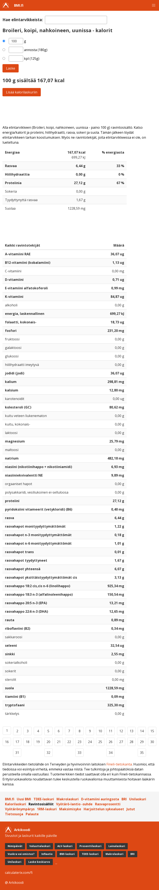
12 (121, 731)
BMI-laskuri (67, 854)
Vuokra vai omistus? (21, 854)
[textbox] (76, 20)
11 (110, 731)
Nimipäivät (15, 846)
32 (48, 752)
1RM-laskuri (47, 809)
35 (142, 752)
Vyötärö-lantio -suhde (74, 804)
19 (38, 742)
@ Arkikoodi (14, 882)
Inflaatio (47, 854)
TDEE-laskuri (44, 799)
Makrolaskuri (68, 799)
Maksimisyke (70, 809)
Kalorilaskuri (15, 804)
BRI (124, 799)
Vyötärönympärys (20, 809)
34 (110, 752)
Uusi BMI (24, 799)
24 (90, 742)
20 (48, 742)
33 (79, 752)
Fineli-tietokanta (119, 764)
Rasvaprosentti (107, 804)
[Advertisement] (79, 110)
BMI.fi (18, 5)
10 (100, 731)
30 (152, 742)
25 (100, 742)
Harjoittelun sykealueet (104, 809)
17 (17, 742)
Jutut (130, 809)
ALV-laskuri (64, 846)
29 (142, 742)
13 (131, 731)
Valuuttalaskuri (39, 846)
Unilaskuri (137, 799)
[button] (153, 5)
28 (131, 742)
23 (79, 742)
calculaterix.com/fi (19, 872)
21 (59, 742)
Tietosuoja (14, 814)
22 (69, 742)
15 (152, 731)
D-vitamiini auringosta (100, 799)
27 (121, 742)
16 (7, 742)
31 (17, 752)
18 (27, 742)
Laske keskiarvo (39, 862)
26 (110, 742)
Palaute (32, 814)
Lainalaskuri (116, 846)
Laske (10, 68)
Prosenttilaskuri (90, 846)
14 (142, 731)
